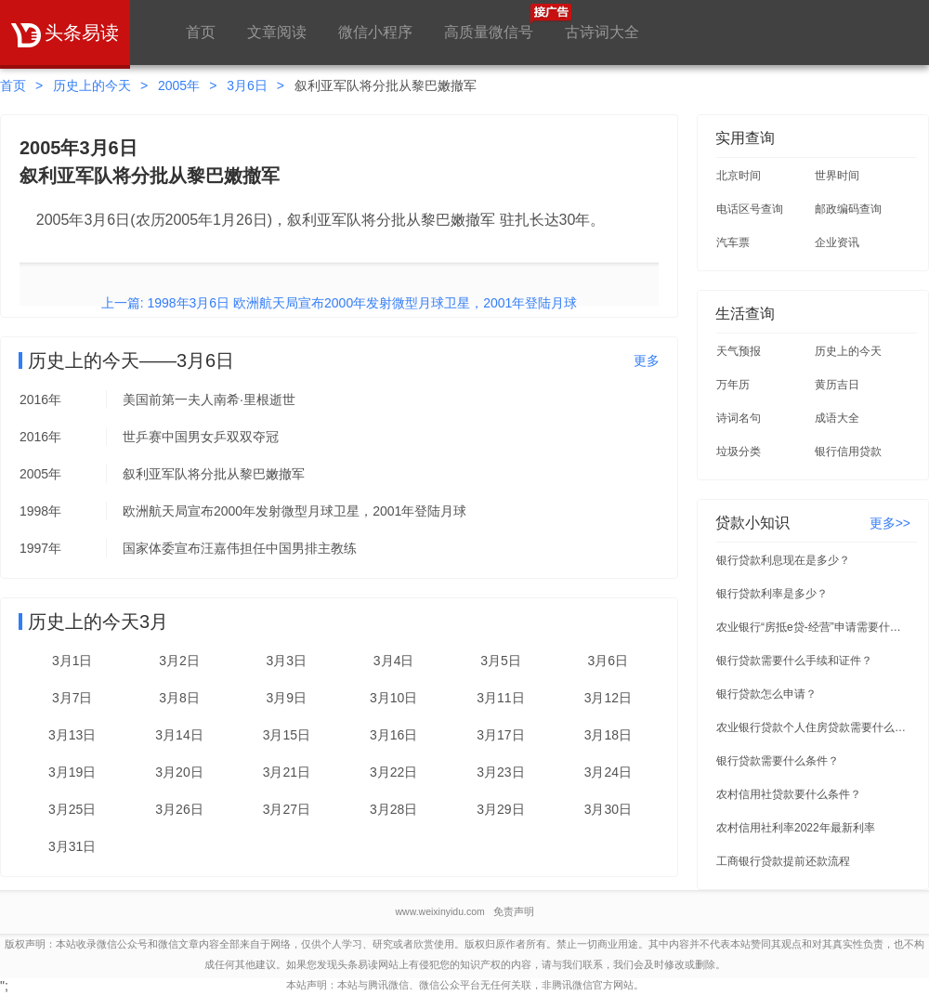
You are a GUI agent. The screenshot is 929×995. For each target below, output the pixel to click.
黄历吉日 (837, 384)
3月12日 (608, 697)
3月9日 (287, 697)
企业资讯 (837, 242)
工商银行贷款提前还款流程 (783, 861)
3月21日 (286, 772)
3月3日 (287, 660)
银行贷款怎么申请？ (766, 693)
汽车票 (733, 242)
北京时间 (738, 175)
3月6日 (247, 85)
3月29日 (500, 809)
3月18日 (608, 734)
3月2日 (179, 660)
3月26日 (179, 809)
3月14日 (179, 734)
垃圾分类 (738, 451)
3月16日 (393, 734)
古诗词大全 (602, 32)
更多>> (890, 523)
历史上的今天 (92, 85)
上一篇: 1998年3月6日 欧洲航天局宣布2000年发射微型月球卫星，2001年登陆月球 (339, 302)
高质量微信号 (488, 22)
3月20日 (179, 772)
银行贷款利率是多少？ (772, 593)
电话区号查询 (749, 209)
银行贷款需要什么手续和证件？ (794, 660)
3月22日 (393, 772)
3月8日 (179, 697)
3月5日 (500, 660)
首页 (201, 32)
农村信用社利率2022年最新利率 (795, 827)
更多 (647, 360)
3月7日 (72, 697)
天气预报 (738, 351)
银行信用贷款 (848, 451)
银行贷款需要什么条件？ (777, 760)
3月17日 (500, 734)
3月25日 (72, 809)
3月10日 (393, 697)
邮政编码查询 (848, 209)
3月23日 (500, 772)
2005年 (179, 85)
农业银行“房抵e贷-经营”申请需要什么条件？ (813, 627)
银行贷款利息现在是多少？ (783, 560)
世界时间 (837, 175)
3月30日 (608, 809)
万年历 (733, 384)
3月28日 (393, 809)
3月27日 (286, 809)
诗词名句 (738, 418)
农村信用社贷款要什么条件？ (788, 794)
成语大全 (837, 418)
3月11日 (500, 697)
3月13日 (72, 734)
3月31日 (72, 846)
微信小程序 (375, 32)
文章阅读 (277, 32)
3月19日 (72, 772)
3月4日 (393, 660)
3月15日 (286, 734)
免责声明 (513, 911)
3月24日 (608, 772)
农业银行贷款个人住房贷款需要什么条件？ (813, 727)
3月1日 (72, 660)
